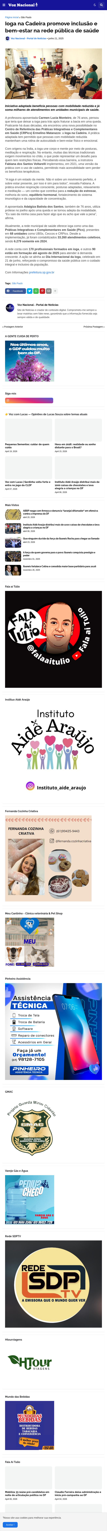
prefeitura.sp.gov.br (41, 272)
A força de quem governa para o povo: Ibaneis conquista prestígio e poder (59, 554)
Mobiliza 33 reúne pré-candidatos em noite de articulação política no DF (27, 1494)
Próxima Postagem (93, 326)
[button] (4, 5)
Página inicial (12, 17)
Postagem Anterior (13, 326)
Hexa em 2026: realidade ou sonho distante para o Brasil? (75, 446)
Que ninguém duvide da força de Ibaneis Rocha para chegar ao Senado (61, 538)
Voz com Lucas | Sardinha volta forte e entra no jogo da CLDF (27, 484)
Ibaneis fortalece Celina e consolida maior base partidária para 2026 (59, 566)
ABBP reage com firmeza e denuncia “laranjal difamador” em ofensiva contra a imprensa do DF (60, 512)
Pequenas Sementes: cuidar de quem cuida (27, 446)
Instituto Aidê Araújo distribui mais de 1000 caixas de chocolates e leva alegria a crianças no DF (77, 485)
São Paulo (26, 17)
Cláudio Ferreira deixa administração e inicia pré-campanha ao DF (78, 1494)
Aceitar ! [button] (10, 1524)
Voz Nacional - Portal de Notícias (37, 304)
